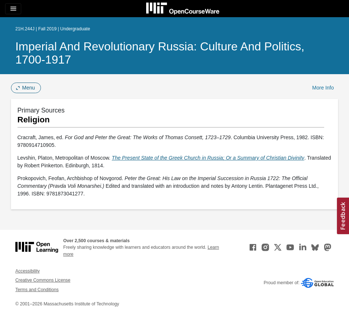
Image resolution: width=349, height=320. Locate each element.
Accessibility (27, 271)
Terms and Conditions (36, 289)
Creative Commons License (42, 280)
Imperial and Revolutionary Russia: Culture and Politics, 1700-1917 (159, 53)
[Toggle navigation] (13, 8)
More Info (323, 88)
